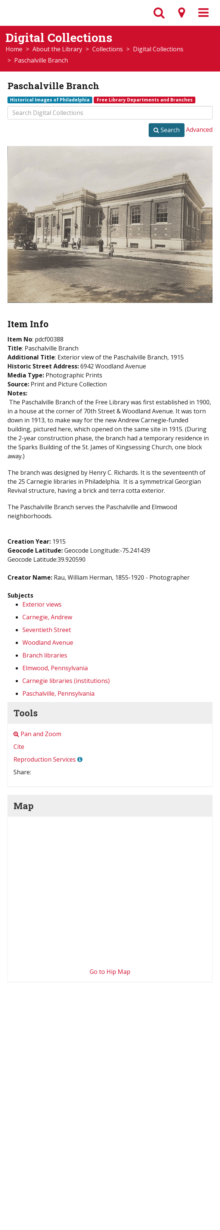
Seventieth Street (46, 630)
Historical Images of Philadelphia (50, 100)
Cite (18, 746)
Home (14, 49)
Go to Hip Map (110, 972)
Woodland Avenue (47, 642)
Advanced (199, 129)
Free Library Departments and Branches (145, 100)
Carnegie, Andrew (47, 617)
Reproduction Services (44, 759)
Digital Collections (158, 49)
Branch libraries (44, 655)
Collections (107, 49)
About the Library (57, 49)
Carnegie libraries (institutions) (66, 681)
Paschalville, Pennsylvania (58, 693)
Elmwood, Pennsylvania (55, 668)
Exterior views (42, 604)
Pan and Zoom (37, 734)
